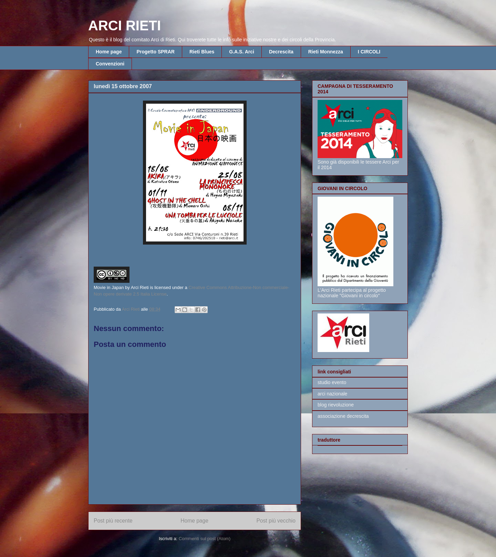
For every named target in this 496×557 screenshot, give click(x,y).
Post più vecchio (276, 521)
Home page (109, 51)
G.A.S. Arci (241, 51)
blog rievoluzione (336, 405)
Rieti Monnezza (325, 51)
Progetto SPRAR (155, 51)
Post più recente (113, 521)
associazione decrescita (343, 416)
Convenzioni (110, 63)
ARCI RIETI (124, 25)
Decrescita (281, 51)
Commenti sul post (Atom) (204, 538)
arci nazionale (332, 393)
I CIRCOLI (369, 51)
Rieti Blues (201, 51)
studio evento (332, 382)
